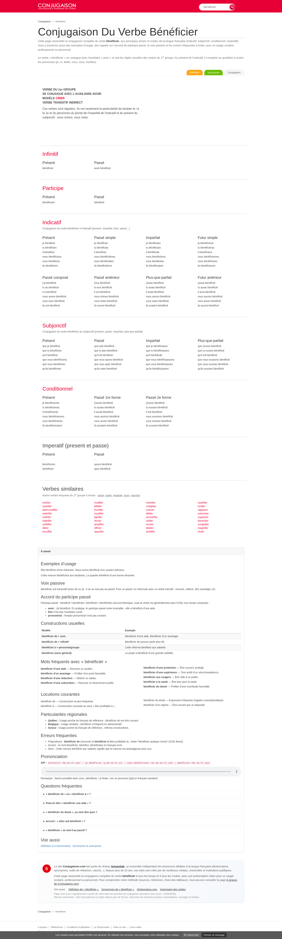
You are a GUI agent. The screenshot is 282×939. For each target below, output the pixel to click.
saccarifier (152, 517)
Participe (53, 189)
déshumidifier (50, 510)
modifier (98, 503)
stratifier (150, 532)
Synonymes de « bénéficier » (118, 890)
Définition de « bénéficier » (84, 890)
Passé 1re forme (107, 398)
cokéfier (47, 517)
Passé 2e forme (158, 398)
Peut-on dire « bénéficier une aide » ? (68, 803)
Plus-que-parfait (158, 278)
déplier (150, 528)
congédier (203, 525)
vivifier (149, 521)
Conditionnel (58, 389)
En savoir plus (191, 935)
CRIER (60, 98)
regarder (117, 496)
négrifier (47, 521)
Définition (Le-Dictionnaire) (56, 846)
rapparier (203, 510)
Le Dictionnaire (101, 928)
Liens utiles (136, 928)
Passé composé (55, 278)
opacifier (99, 532)
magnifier (203, 528)
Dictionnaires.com (147, 890)
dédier (149, 514)
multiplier (151, 507)
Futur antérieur (209, 278)
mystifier (99, 514)
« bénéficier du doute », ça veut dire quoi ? (71, 812)
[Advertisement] (195, 113)
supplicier (203, 517)
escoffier (47, 532)
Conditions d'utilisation (78, 928)
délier (46, 528)
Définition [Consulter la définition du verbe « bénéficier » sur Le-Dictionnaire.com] (180, 72)
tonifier (201, 507)
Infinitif (50, 155)
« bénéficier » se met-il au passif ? (66, 830)
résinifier (151, 503)
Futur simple (208, 238)
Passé (99, 163)
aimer (101, 496)
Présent (49, 163)
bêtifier (98, 507)
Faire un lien (119, 928)
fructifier (98, 510)
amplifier (99, 525)
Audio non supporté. (141, 772)
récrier (97, 521)
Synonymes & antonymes (87, 846)
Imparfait (153, 238)
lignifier (98, 517)
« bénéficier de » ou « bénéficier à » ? (68, 794)
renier (201, 532)
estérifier (47, 514)
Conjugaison (44, 21)
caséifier (47, 507)
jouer (126, 496)
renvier (150, 525)
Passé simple (105, 238)
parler (108, 496)
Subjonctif (54, 326)
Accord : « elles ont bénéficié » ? (65, 821)
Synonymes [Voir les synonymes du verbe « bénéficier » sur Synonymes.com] (205, 72)
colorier (150, 510)
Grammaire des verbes (173, 890)
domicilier (203, 521)
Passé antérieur (107, 278)
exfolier (47, 503)
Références (57, 928)
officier (98, 528)
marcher (135, 496)
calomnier (203, 514)
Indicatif (52, 223)
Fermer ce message (214, 935)
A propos (42, 928)
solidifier (47, 525)
